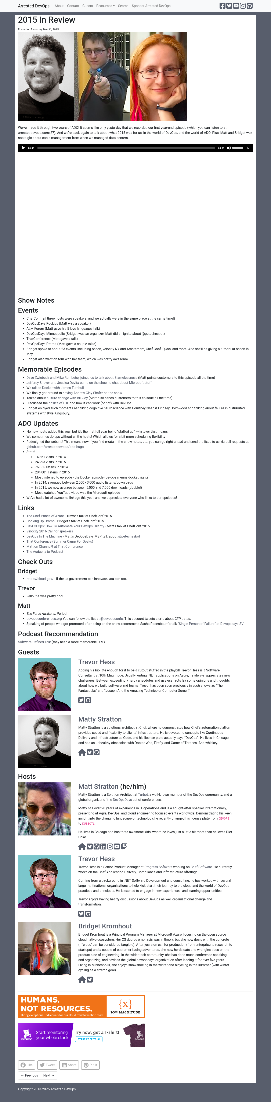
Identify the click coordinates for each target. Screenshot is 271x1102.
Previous (29, 1075)
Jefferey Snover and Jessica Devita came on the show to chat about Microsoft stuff (89, 383)
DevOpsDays (122, 800)
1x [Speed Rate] (248, 148)
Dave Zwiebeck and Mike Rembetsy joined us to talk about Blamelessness (81, 378)
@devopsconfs (111, 619)
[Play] (23, 148)
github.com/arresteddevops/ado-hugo (55, 447)
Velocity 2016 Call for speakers (49, 531)
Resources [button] (104, 6)
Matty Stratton (100, 719)
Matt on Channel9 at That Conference (54, 547)
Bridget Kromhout (105, 926)
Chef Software (201, 867)
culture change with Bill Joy (67, 398)
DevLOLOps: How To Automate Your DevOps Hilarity (65, 526)
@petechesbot (129, 536)
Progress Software (158, 867)
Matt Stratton (98, 786)
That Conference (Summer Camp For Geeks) (59, 541)
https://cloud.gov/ (40, 579)
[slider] (126, 148)
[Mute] (229, 148)
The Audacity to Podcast (44, 552)
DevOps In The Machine (44, 536)
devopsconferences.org (44, 619)
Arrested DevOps (34, 5)
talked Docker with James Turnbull (58, 388)
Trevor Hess (96, 662)
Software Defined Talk (34, 642)
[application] (135, 148)
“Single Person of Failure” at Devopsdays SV (210, 624)
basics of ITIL (58, 403)
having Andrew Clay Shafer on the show (92, 393)
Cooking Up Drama (40, 521)
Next (49, 1075)
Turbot (143, 795)
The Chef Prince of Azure (45, 516)
